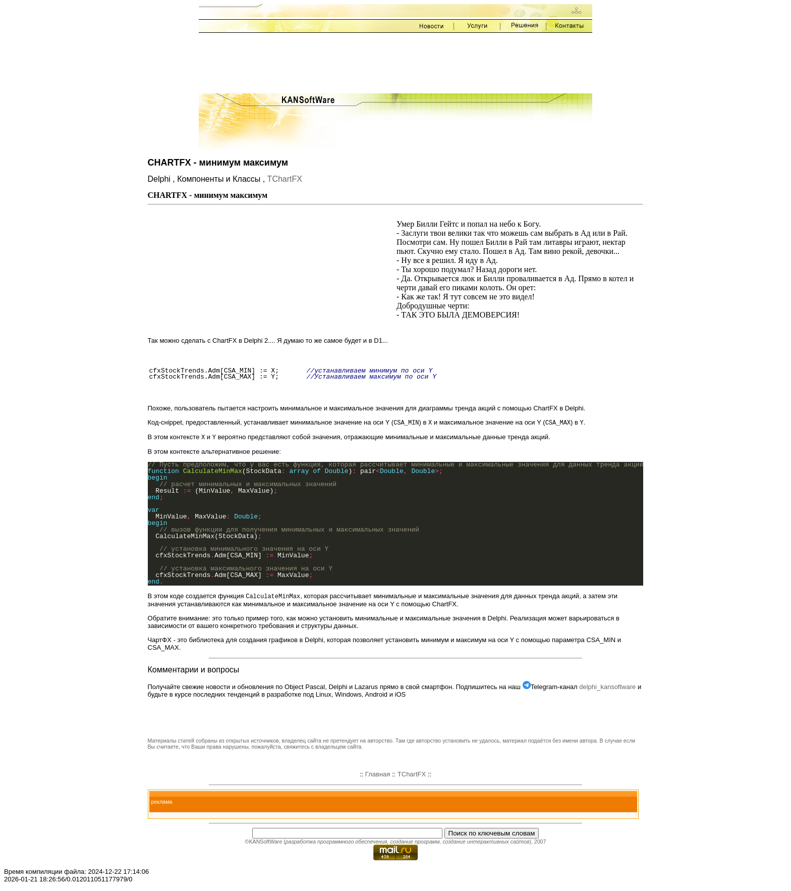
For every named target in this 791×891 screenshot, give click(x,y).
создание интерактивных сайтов (485, 843)
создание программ (414, 843)
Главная (377, 775)
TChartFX (284, 179)
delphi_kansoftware (607, 688)
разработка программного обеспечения (336, 843)
